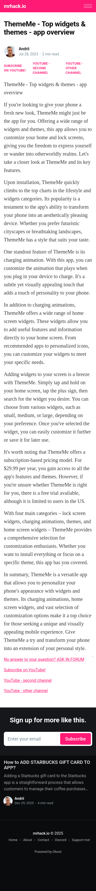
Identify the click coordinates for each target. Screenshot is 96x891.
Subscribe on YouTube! (15, 68)
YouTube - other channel (74, 68)
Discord (60, 840)
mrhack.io (15, 6)
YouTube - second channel (41, 68)
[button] (88, 6)
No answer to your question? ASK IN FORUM (44, 659)
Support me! (81, 840)
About (27, 840)
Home (12, 840)
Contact (43, 840)
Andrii (24, 48)
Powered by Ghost (48, 852)
